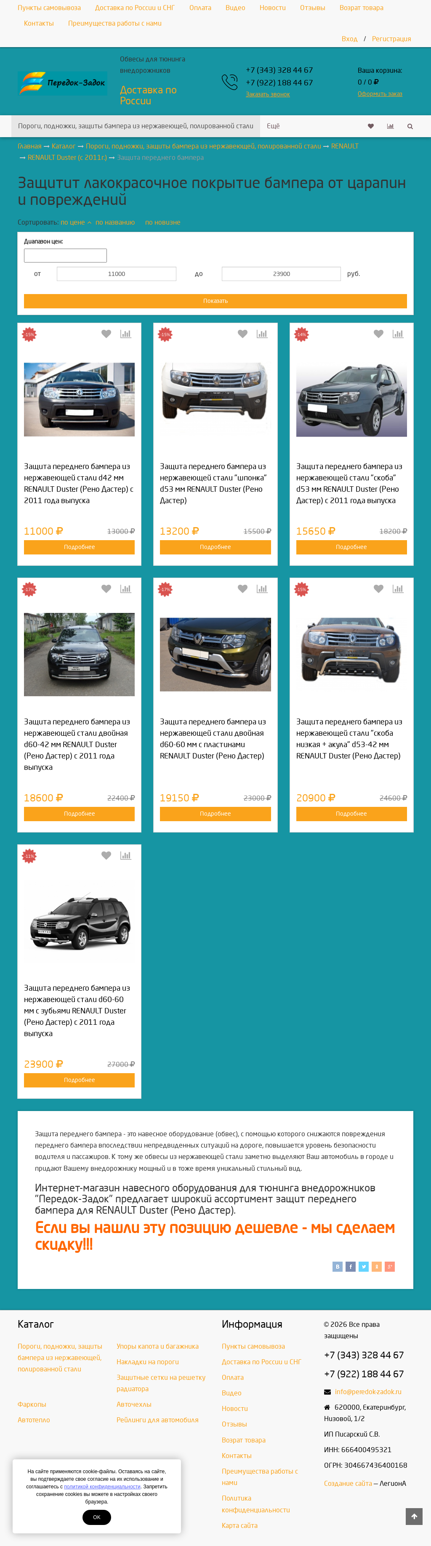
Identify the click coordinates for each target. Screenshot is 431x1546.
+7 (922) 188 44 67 (279, 83)
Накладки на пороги (148, 1362)
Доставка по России (148, 95)
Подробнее (79, 547)
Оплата (200, 7)
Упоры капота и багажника (158, 1346)
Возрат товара (361, 7)
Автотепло (34, 1420)
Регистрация (391, 38)
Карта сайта (240, 1525)
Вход (350, 38)
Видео (235, 7)
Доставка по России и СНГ (135, 7)
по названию (115, 222)
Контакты (39, 23)
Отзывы (312, 7)
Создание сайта (348, 1483)
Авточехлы (134, 1404)
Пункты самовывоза (49, 7)
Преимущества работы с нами (115, 23)
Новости (273, 7)
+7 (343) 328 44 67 (279, 70)
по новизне (163, 222)
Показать (215, 301)
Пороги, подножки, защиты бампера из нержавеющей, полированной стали (135, 126)
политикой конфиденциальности (102, 1487)
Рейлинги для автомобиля (158, 1420)
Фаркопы (32, 1404)
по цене (76, 222)
